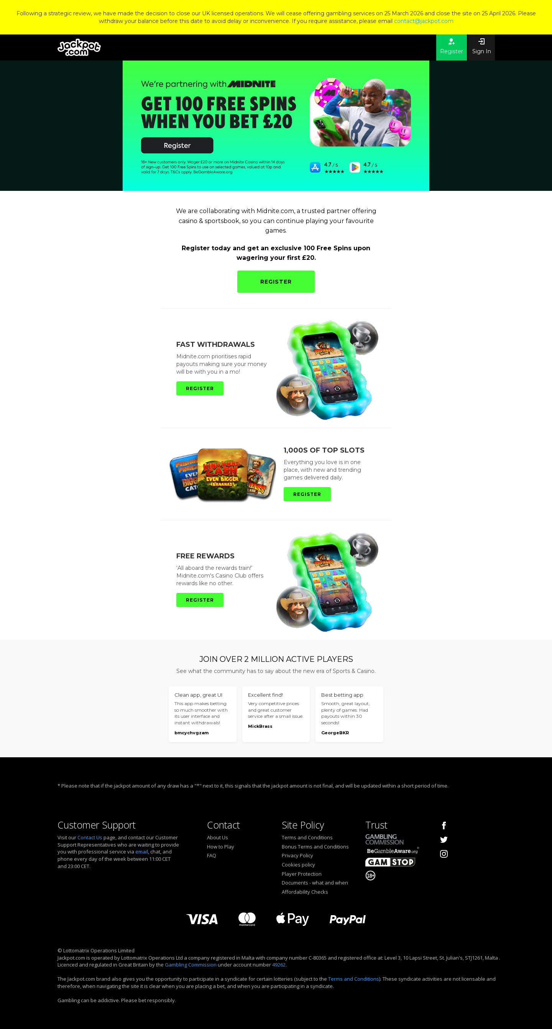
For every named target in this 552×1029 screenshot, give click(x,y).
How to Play (220, 846)
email (141, 851)
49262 (279, 964)
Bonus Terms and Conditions (315, 846)
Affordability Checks (305, 891)
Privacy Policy (297, 855)
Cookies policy (298, 864)
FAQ (211, 855)
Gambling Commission (191, 964)
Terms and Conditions (307, 837)
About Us (217, 837)
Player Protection (302, 873)
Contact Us (89, 837)
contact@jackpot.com (423, 21)
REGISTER (276, 281)
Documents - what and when (315, 882)
